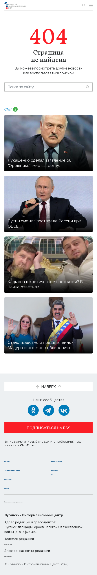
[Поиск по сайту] (48, 87)
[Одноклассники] (33, 405)
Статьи (10, 488)
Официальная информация (16, 467)
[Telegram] (48, 405)
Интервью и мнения (69, 456)
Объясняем (61, 474)
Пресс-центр (63, 465)
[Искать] (87, 87)
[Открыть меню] (90, 5)
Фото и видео (17, 479)
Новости (12, 456)
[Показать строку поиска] (84, 5)
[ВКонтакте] (64, 405)
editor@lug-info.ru (19, 555)
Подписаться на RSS (48, 423)
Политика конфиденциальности (33, 501)
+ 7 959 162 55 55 (16, 544)
